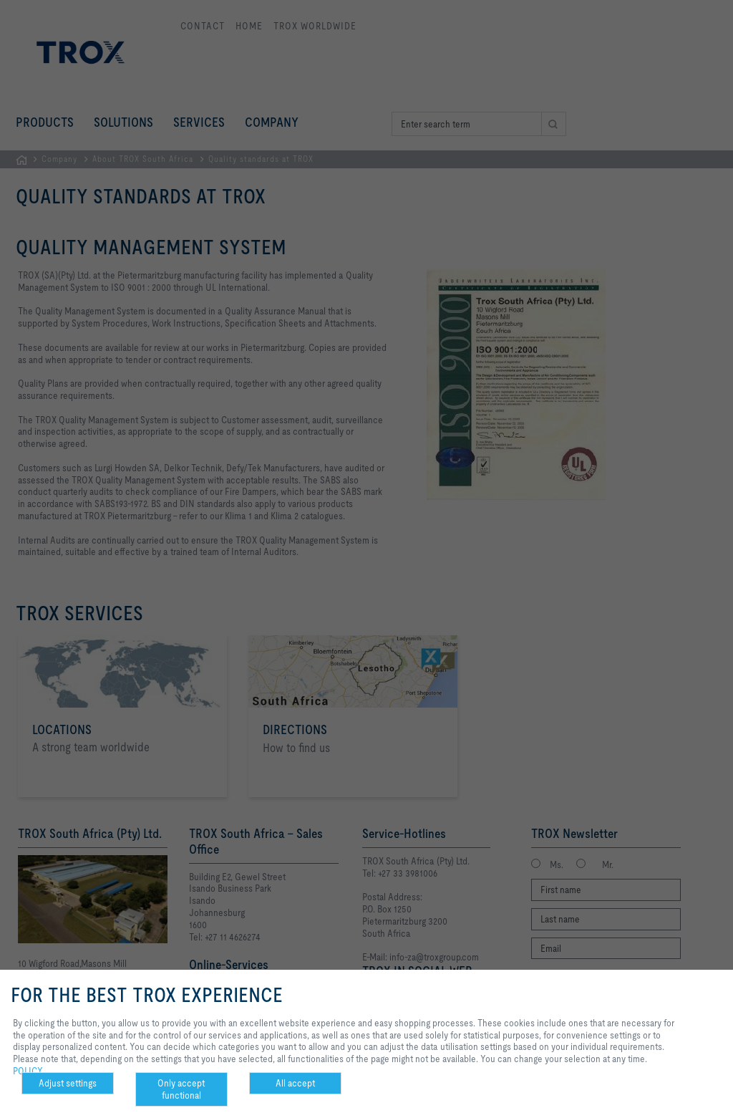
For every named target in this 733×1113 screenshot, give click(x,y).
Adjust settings (68, 1083)
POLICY (28, 1070)
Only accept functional (181, 1089)
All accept (295, 1083)
